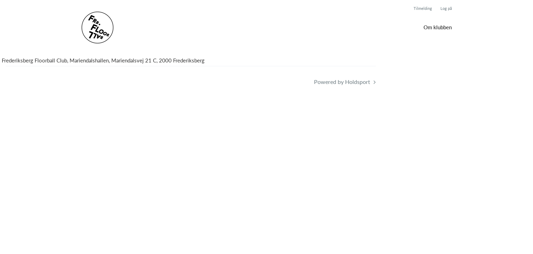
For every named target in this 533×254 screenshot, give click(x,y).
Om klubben (438, 27)
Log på (446, 8)
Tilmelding (423, 8)
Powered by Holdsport (342, 81)
